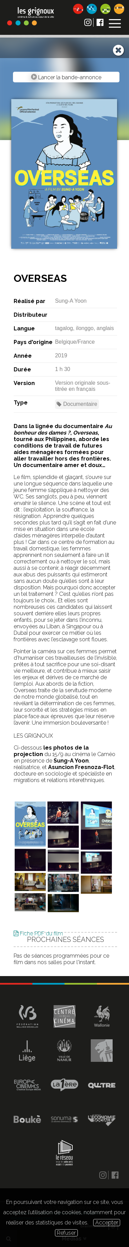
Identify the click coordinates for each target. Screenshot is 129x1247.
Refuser (66, 1233)
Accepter (106, 1222)
